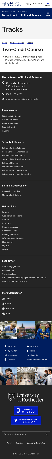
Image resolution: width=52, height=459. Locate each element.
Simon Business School (13, 166)
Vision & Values (9, 274)
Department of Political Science (21, 15)
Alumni (5, 131)
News (6, 298)
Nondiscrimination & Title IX (14, 281)
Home (4, 42)
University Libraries (11, 191)
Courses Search (17, 42)
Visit (34, 4)
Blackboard (7, 242)
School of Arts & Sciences (15, 12)
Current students (10, 119)
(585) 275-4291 (14, 94)
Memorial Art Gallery (11, 195)
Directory (6, 223)
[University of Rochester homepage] (11, 4)
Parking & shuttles (10, 234)
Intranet (5, 212)
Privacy (9, 443)
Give (40, 4)
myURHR (6, 245)
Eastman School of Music (13, 155)
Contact (5, 219)
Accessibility (8, 270)
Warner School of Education (15, 170)
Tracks (30, 42)
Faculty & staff (8, 127)
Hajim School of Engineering (15, 151)
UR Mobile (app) (9, 230)
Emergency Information (36, 443)
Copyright (19, 443)
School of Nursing (10, 163)
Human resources (10, 227)
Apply (28, 4)
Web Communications (12, 215)
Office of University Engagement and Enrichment (24, 277)
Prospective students (12, 116)
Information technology (13, 238)
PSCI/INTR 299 (12, 56)
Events (7, 303)
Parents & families (10, 123)
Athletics (8, 308)
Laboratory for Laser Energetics (16, 174)
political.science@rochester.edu (22, 99)
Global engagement (11, 266)
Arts (6, 313)
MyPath (5, 249)
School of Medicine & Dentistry (16, 159)
